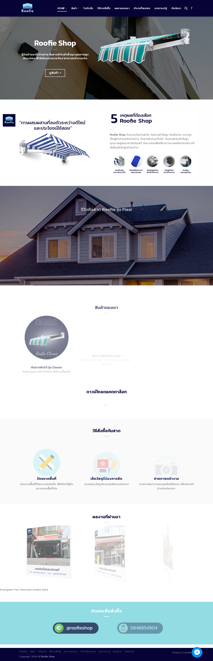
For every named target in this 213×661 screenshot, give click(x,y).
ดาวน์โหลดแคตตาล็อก (106, 392)
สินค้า (75, 8)
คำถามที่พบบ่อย (142, 8)
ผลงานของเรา (122, 8)
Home (62, 8)
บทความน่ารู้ (160, 8)
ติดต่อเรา (176, 8)
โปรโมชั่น (88, 8)
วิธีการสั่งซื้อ (103, 8)
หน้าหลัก (23, 651)
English (129, 651)
